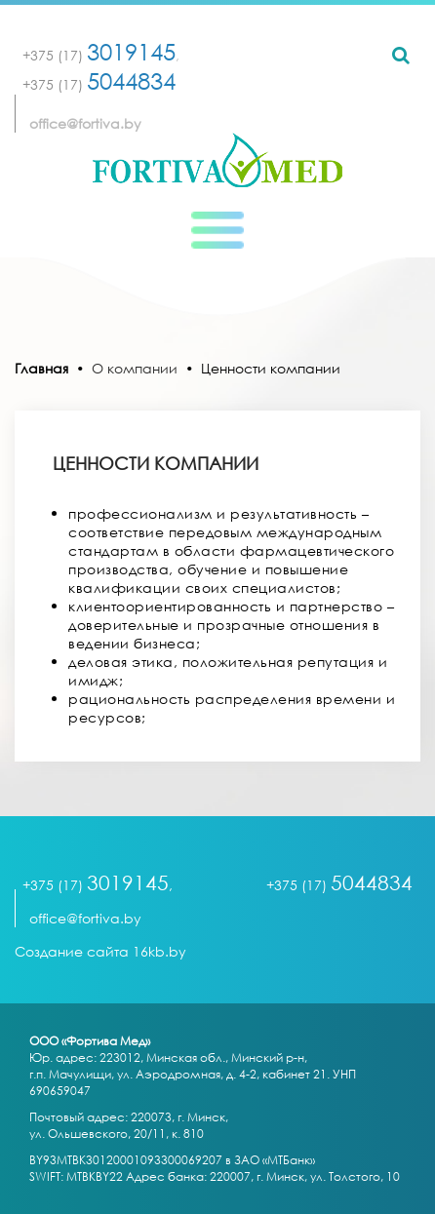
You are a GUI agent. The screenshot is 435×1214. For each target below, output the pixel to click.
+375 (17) (99, 55)
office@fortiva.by (85, 123)
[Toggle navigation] (217, 230)
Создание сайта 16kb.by (100, 951)
